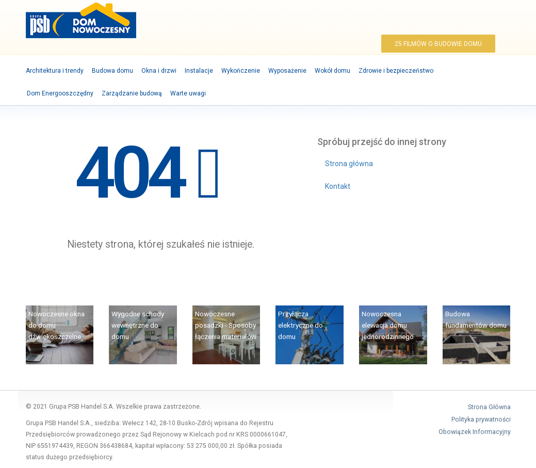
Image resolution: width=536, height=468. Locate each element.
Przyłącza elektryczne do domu (300, 325)
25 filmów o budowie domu (438, 43)
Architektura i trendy (55, 70)
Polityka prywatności (481, 419)
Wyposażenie (287, 70)
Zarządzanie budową (132, 93)
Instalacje (199, 70)
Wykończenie (240, 70)
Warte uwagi (188, 93)
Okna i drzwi (158, 70)
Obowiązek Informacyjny (474, 431)
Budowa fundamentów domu (476, 319)
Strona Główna (489, 407)
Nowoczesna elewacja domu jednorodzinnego (388, 325)
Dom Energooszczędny (60, 93)
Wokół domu (332, 70)
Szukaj (496, 19)
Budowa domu (112, 70)
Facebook (470, 19)
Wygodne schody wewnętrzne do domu (137, 325)
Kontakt (337, 186)
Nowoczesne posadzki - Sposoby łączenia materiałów (225, 325)
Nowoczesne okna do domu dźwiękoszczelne (56, 325)
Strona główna (349, 163)
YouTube (483, 19)
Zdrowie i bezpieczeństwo (396, 70)
